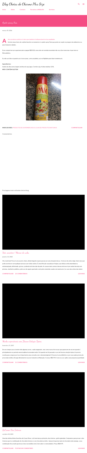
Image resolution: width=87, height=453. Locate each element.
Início (4, 9)
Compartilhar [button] (76, 127)
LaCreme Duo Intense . (12, 430)
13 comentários (21, 273)
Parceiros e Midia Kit (37, 9)
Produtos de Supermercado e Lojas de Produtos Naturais (35, 127)
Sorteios (52, 9)
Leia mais (81, 273)
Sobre (13, 9)
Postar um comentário (24, 448)
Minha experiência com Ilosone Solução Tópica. (22, 341)
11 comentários (21, 362)
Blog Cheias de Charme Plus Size (23, 4)
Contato (22, 9)
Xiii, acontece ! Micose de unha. (16, 252)
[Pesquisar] (79, 3)
